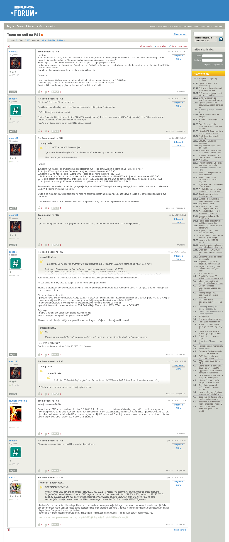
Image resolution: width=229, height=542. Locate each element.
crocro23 (14, 51)
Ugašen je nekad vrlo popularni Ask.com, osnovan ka (211, 105)
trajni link (181, 92)
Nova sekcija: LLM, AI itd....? (208, 241)
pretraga (218, 26)
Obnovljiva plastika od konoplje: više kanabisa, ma (211, 282)
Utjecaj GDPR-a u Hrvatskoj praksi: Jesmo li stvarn (211, 132)
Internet (49, 26)
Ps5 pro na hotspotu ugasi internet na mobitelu (210, 94)
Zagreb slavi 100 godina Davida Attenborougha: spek (209, 268)
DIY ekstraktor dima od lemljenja (209, 115)
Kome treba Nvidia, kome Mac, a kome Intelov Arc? (210, 151)
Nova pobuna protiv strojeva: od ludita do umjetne (208, 179)
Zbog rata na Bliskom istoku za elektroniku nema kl (211, 398)
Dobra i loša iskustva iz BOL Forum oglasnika (211, 312)
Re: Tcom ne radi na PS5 (50, 99)
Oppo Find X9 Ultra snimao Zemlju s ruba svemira (211, 372)
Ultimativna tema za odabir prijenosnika (210, 258)
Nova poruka (180, 34)
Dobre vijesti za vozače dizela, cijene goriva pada (210, 332)
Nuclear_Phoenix (18, 401)
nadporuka (180, 131)
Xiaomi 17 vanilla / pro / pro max (211, 120)
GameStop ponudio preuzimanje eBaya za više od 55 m (210, 126)
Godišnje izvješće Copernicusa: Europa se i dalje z (210, 288)
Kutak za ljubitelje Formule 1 (210, 111)
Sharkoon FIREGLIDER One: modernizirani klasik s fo (210, 252)
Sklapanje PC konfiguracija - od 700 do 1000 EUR (210, 352)
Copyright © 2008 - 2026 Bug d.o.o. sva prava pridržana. (114, 541)
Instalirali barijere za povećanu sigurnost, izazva (211, 99)
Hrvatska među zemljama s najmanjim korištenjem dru (211, 246)
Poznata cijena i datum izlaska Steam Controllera (210, 156)
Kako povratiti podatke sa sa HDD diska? (210, 173)
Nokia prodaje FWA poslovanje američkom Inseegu (208, 295)
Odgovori (178, 56)
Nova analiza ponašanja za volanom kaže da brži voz (210, 393)
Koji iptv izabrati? (206, 273)
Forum (20, 26)
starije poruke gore (179, 46)
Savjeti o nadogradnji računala (208, 79)
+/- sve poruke (146, 46)
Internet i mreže (34, 26)
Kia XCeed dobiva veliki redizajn (209, 137)
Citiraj (178, 59)
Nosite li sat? (204, 348)
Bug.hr (10, 26)
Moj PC (13, 92)
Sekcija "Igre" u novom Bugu (209, 337)
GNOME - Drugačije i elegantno (208, 142)
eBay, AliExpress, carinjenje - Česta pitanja (211, 185)
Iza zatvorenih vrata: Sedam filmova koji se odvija (211, 236)
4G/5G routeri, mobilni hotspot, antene (208, 195)
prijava (152, 26)
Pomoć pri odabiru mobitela (211, 346)
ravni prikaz (162, 46)
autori (209, 26)
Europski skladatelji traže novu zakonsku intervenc (210, 200)
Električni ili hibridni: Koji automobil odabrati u (209, 212)
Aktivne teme (201, 73)
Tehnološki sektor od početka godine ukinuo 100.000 (208, 387)
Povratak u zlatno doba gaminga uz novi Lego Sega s (211, 326)
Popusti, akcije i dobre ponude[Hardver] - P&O (209, 207)
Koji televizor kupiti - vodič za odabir (210, 147)
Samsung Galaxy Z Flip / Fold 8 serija (209, 217)
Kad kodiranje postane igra (210, 319)
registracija (162, 26)
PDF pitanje (204, 316)
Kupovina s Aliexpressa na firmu (210, 342)
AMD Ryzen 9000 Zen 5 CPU (209, 362)
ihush (12, 477)
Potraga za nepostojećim (209, 322)
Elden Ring (203, 160)
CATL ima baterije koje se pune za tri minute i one (210, 357)
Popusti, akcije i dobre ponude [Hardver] (208, 231)
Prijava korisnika (203, 49)
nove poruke (199, 26)
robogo (13, 99)
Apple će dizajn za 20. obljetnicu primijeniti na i (209, 263)
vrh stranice (219, 537)
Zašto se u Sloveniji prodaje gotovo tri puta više (211, 89)
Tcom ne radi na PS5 (48, 51)
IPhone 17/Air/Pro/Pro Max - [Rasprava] (211, 227)
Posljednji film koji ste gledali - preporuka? (208, 308)
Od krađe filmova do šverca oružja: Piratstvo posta (211, 376)
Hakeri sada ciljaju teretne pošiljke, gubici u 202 (210, 222)
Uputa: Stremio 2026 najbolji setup (208, 84)
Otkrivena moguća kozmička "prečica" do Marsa (208, 408)
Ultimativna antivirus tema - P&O (211, 169)
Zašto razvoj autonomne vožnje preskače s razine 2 (210, 403)
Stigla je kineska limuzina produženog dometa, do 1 (210, 190)
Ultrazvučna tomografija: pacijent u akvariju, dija (209, 381)
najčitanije (187, 26)
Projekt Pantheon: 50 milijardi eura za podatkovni (211, 277)
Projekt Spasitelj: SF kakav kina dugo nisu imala (210, 164)
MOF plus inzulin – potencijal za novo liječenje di (210, 302)
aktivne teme (175, 26)
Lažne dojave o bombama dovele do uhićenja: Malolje (211, 367)
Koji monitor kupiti (206, 204)
